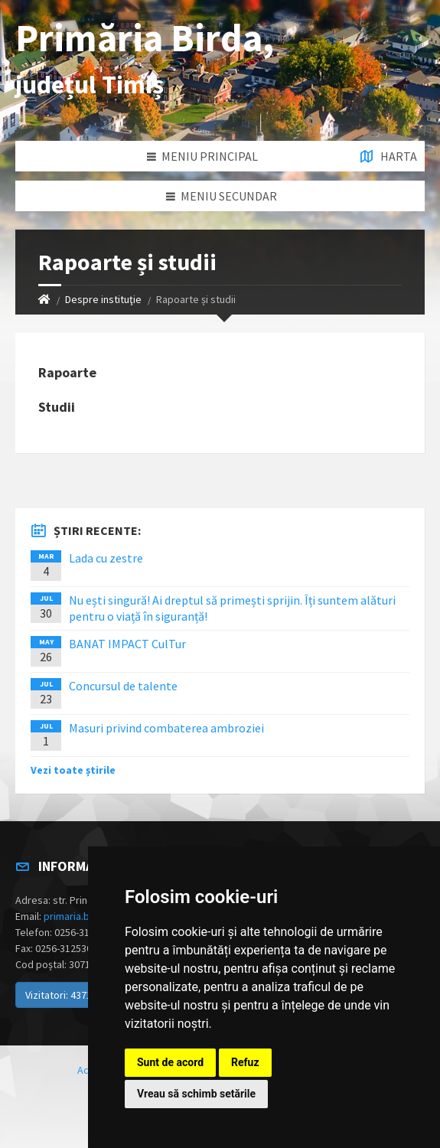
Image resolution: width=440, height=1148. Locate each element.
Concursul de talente (123, 685)
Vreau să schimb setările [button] (196, 1094)
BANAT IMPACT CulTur (127, 643)
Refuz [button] (245, 1062)
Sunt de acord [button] (170, 1062)
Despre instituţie (103, 299)
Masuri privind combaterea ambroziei (166, 727)
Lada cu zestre (106, 558)
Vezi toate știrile (73, 770)
